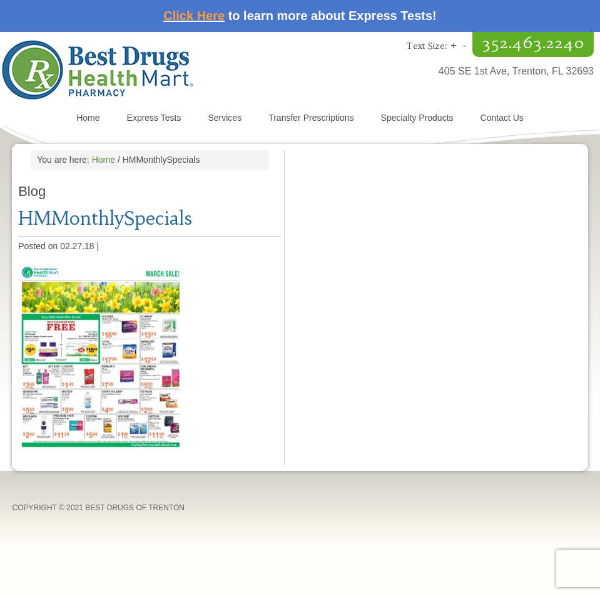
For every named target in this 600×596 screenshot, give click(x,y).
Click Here (194, 16)
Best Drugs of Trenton (150, 69)
